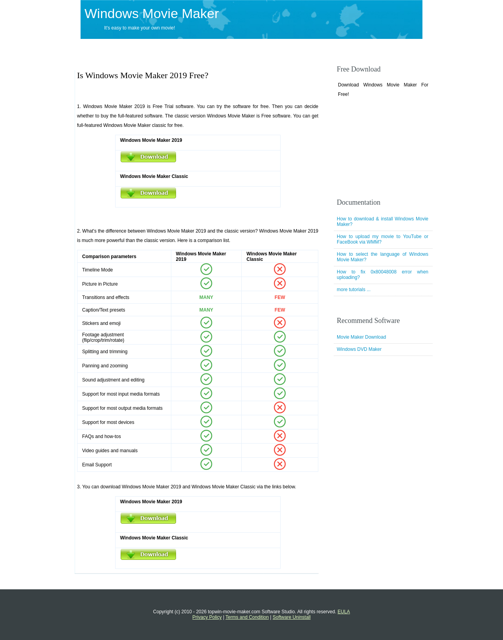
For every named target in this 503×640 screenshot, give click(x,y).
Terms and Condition (247, 617)
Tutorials (301, 47)
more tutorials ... (354, 289)
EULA (344, 611)
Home (89, 47)
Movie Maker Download (361, 337)
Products (125, 47)
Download (165, 47)
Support (205, 47)
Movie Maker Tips (253, 47)
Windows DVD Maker (359, 349)
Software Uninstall (292, 617)
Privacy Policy (207, 617)
